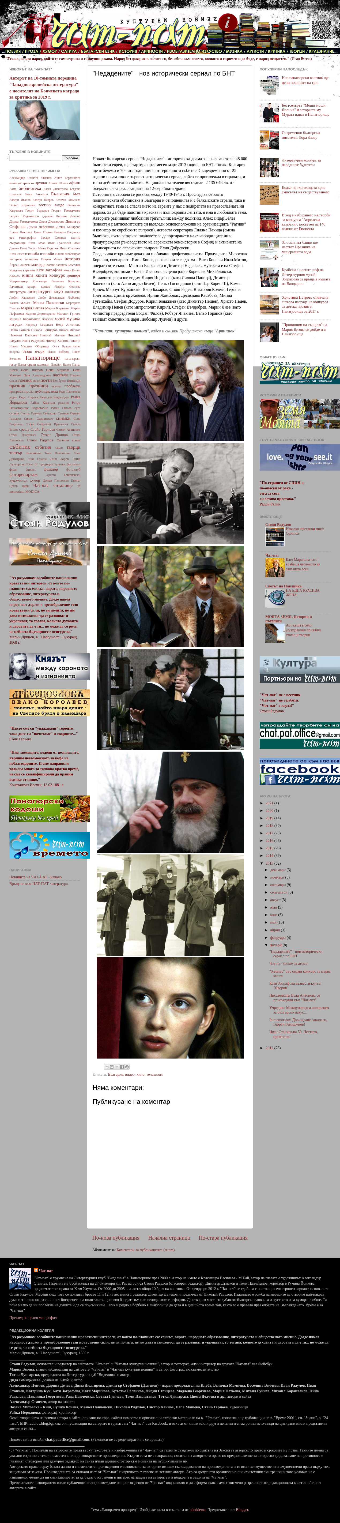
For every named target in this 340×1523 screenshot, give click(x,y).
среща (24, 429)
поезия (25, 380)
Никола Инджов (69, 330)
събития (43, 447)
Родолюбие (40, 408)
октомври (278, 885)
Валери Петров (43, 199)
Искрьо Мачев (51, 259)
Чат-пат (40, 485)
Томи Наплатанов (57, 453)
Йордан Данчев (19, 265)
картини (29, 270)
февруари (278, 937)
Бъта (76, 194)
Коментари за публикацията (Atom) (146, 1250)
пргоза (56, 386)
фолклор (51, 469)
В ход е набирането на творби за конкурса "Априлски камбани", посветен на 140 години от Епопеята (306, 222)
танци (59, 447)
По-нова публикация (115, 1238)
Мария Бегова (32, 308)
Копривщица (18, 281)
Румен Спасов (61, 408)
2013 (270, 863)
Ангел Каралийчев (67, 177)
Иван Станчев (70, 248)
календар (38, 264)
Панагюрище (42, 357)
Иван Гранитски (59, 243)
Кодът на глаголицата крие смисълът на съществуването (305, 189)
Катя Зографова (49, 270)
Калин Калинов (56, 265)
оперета (14, 351)
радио (13, 397)
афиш (74, 182)
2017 (270, 833)
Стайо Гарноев (43, 429)
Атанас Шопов (58, 183)
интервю (15, 259)
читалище (63, 485)
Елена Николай (20, 232)
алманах (46, 177)
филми (31, 469)
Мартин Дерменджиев (40, 313)
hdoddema (198, 1509)
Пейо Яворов (32, 370)
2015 (270, 848)
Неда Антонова (68, 324)
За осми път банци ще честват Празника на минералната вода (300, 247)
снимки (63, 418)
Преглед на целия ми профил (33, 1317)
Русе (77, 408)
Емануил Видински (67, 232)
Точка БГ (32, 464)
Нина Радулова (33, 341)
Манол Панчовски (48, 303)
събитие (20, 446)
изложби (47, 254)
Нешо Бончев (19, 330)
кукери (32, 286)
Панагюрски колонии (34, 364)
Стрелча (62, 440)
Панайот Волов (61, 364)
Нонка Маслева (20, 346)
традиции (46, 464)
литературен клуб (45, 291)
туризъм (60, 464)
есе (11, 237)
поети (46, 380)
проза (28, 391)
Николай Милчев (52, 335)
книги (41, 275)
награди (15, 324)
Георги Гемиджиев (65, 210)
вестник (45, 205)
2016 (270, 840)
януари (276, 945)
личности (72, 292)
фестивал (73, 464)
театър (15, 452)
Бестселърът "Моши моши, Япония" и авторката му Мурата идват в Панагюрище (305, 110)
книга (27, 275)
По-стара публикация (223, 1238)
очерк (39, 351)
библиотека (30, 188)
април (275, 930)
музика (73, 318)
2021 (270, 803)
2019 (270, 818)
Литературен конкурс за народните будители (301, 162)
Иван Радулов (48, 248)
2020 (270, 810)
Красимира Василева (48, 281)
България (115, 1074)
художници (18, 480)
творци (73, 447)
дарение (47, 216)
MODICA (32, 491)
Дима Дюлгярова (51, 221)
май (274, 922)
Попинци (73, 380)
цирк (25, 485)
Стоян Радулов (40, 440)
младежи (47, 319)
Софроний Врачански (52, 424)
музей (60, 319)
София (29, 424)
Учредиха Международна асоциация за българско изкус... (299, 1010)
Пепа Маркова (58, 370)
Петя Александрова (37, 375)
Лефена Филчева (67, 286)
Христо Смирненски (63, 475)
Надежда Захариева (39, 324)
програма (16, 391)
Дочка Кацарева (68, 227)
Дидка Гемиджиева (23, 221)
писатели (60, 375)
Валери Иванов (20, 199)
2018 (270, 825)
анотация (15, 183)
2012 (270, 1048)
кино (141, 1074)
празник (17, 385)
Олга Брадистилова (66, 346)
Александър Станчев (23, 177)
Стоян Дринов (54, 435)
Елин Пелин (43, 232)
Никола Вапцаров (44, 330)
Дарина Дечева (68, 216)
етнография (27, 237)
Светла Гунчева (31, 413)
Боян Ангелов (36, 194)
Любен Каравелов (22, 297)
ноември (277, 877)
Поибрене (59, 380)
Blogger (242, 1509)
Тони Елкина (37, 458)
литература (17, 292)
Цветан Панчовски (56, 480)
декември (278, 870)
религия (63, 402)
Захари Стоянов (53, 237)
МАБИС (25, 303)
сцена (76, 440)
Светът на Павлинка (283, 586)
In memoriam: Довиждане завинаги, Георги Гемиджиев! (298, 1022)
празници (38, 385)
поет (36, 380)
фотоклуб (73, 469)
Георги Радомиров (24, 216)
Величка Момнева (67, 199)
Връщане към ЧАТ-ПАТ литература (38, 883)
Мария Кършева (57, 308)
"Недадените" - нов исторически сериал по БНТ (295, 953)
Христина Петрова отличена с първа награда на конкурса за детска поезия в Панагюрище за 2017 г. (305, 304)
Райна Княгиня (43, 402)
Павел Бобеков (58, 351)
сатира (14, 413)
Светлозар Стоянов (56, 413)
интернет (31, 259)
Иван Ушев (16, 254)
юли (274, 907)
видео (129, 1074)
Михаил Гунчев (68, 314)
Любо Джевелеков (51, 297)
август (276, 900)
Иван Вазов (36, 243)
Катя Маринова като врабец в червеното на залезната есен (303, 564)
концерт (73, 275)
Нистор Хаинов (57, 341)
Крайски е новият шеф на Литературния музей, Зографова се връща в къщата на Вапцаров (306, 277)
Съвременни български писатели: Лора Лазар (301, 134)
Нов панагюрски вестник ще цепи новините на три (305, 80)
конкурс (57, 275)
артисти (28, 183)
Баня (12, 189)
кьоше (45, 286)
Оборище (42, 346)
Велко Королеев (22, 205)
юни (274, 915)
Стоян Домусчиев (22, 435)
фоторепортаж (23, 474)
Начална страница (169, 1238)
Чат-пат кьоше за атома (288, 963)
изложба (32, 254)
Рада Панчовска (69, 391)
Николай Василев (23, 335)
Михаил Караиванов (24, 319)
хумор (35, 480)
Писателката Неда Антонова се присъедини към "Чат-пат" (294, 997)
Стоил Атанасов (68, 429)
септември (279, 892)
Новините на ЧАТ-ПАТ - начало (35, 877)
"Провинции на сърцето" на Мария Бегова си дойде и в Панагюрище (304, 329)
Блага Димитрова (56, 188)
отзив (27, 351)
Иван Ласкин (28, 248)
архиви (41, 183)
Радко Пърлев (28, 397)
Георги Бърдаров (37, 210)
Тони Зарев (59, 459)
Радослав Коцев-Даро (54, 397)
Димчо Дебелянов (40, 227)
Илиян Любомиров (67, 254)
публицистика (46, 391)
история (72, 258)
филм (13, 469)
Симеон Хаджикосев (38, 418)
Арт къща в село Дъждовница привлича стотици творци (303, 630)
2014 (270, 855)
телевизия (154, 1074)
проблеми (72, 386)
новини (75, 341)
